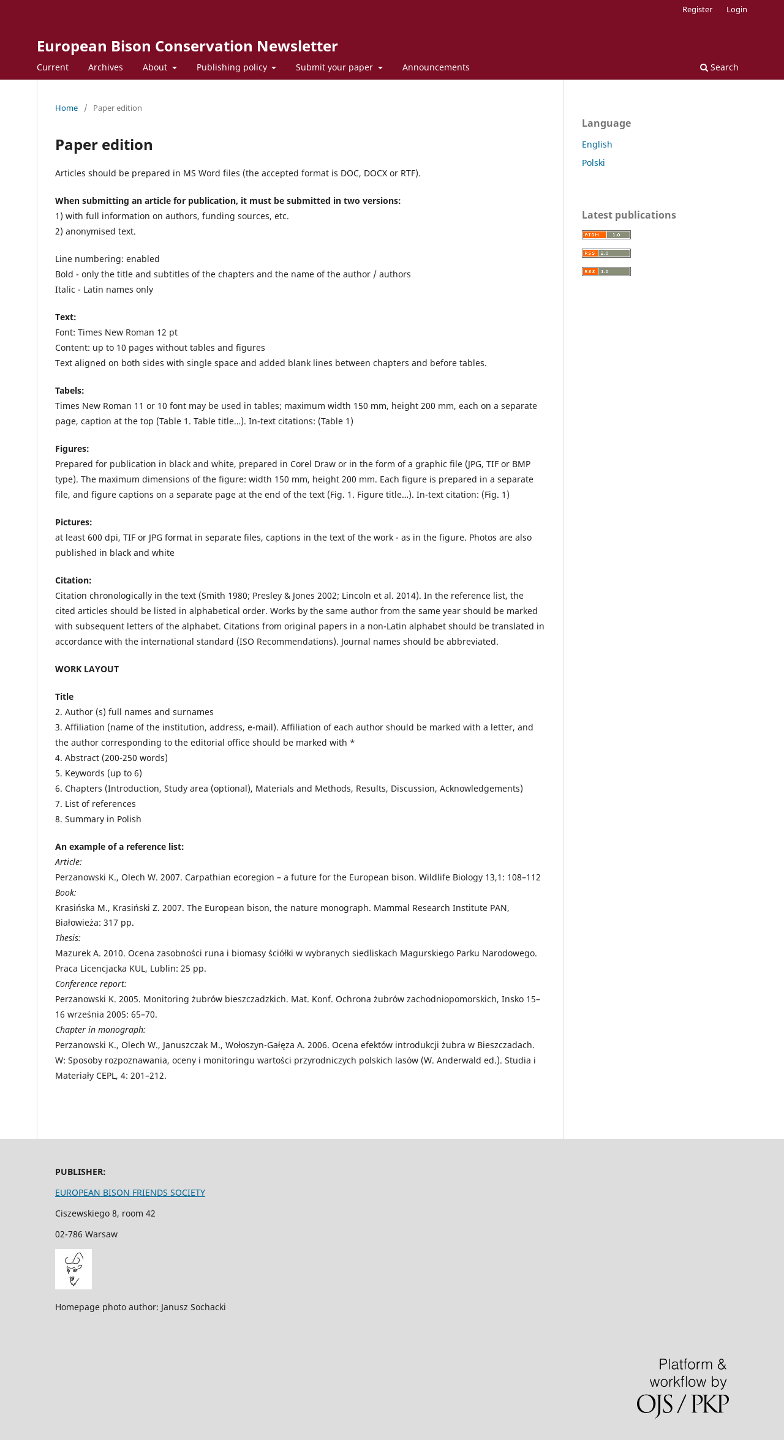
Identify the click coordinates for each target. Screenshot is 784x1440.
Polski (593, 162)
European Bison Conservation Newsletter (187, 46)
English (597, 144)
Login (736, 9)
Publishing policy (233, 67)
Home (66, 107)
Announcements (436, 67)
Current (53, 67)
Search (719, 67)
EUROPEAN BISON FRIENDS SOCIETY (130, 1192)
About (156, 67)
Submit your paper (335, 67)
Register (697, 9)
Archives (105, 67)
